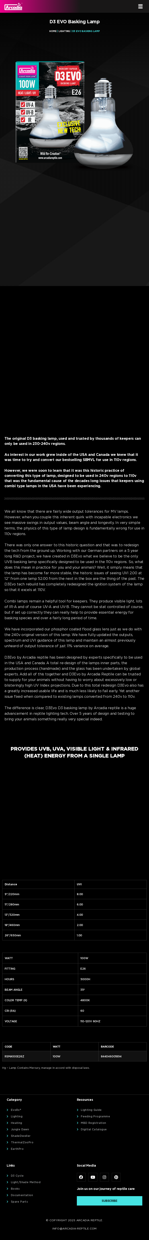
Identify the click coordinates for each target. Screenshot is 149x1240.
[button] (110, 6)
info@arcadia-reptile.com (74, 1228)
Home (52, 31)
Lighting (64, 31)
